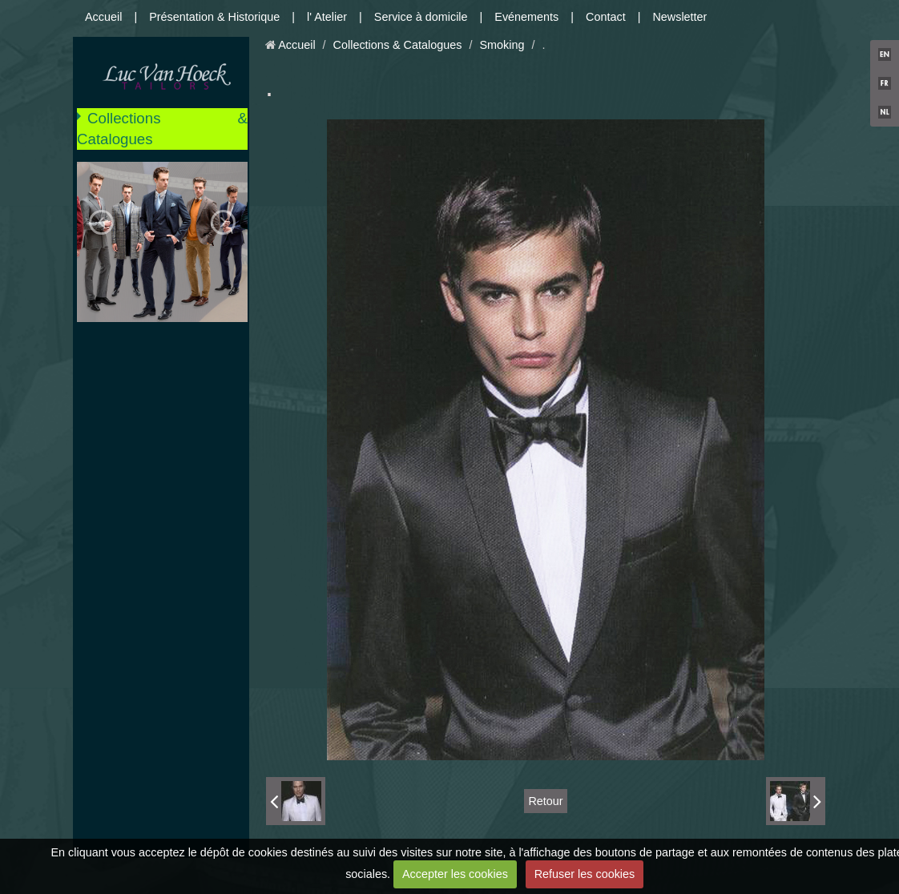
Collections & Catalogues (162, 128)
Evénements (526, 16)
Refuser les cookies (584, 874)
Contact (606, 16)
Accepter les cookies (455, 874)
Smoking (501, 44)
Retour (545, 801)
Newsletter (679, 16)
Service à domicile (421, 16)
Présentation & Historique (214, 16)
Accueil (103, 16)
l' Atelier (327, 16)
